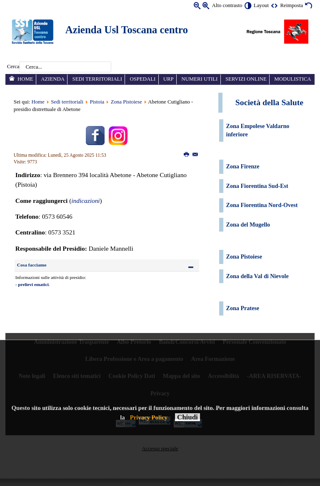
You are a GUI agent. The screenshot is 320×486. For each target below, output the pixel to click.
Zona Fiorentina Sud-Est (257, 186)
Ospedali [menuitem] (142, 79)
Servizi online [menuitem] (246, 79)
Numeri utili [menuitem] (199, 79)
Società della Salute (269, 102)
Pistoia (97, 102)
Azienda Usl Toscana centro (126, 29)
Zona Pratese (242, 308)
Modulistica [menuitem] (292, 79)
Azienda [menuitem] (53, 79)
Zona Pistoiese (126, 102)
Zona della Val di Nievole (258, 276)
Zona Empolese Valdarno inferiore (258, 130)
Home (37, 102)
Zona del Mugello (248, 224)
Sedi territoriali (67, 102)
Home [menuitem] (25, 79)
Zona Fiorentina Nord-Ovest (262, 205)
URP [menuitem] (168, 79)
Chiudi (187, 417)
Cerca (13, 67)
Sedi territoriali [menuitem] (97, 79)
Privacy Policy (149, 417)
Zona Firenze (243, 166)
